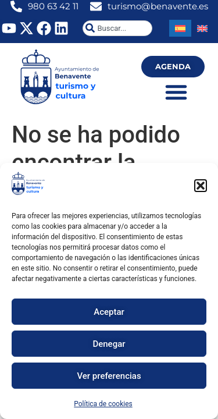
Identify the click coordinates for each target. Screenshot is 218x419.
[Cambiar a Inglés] (202, 28)
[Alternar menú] (176, 92)
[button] (200, 185)
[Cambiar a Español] (180, 28)
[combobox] (117, 28)
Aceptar (109, 312)
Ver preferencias (109, 376)
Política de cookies (103, 404)
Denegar (108, 344)
